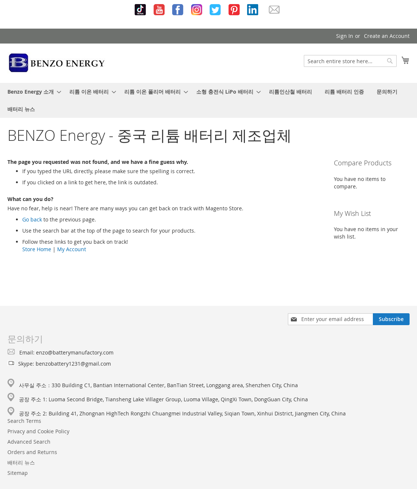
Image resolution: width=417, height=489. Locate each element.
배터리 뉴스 (21, 462)
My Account (71, 249)
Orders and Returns (32, 452)
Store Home (36, 249)
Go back (32, 219)
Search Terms (24, 420)
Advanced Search (28, 441)
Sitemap (17, 472)
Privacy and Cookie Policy (38, 431)
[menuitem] (32, 91)
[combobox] (350, 61)
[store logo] (56, 63)
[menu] (208, 100)
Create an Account (387, 35)
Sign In (344, 35)
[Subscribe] (391, 319)
